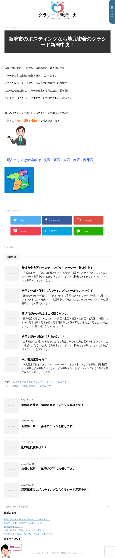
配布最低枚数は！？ (34, 447)
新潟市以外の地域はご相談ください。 (46, 313)
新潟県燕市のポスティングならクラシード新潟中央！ (55, 489)
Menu (112, 11)
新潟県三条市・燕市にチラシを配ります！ (48, 426)
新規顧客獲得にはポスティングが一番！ (33, 385)
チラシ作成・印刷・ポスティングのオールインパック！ (57, 290)
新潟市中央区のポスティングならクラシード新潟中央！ (57, 268)
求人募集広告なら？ (34, 359)
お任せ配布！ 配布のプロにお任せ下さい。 (49, 468)
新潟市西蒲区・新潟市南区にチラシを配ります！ (52, 405)
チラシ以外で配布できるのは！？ (43, 336)
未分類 (10, 247)
